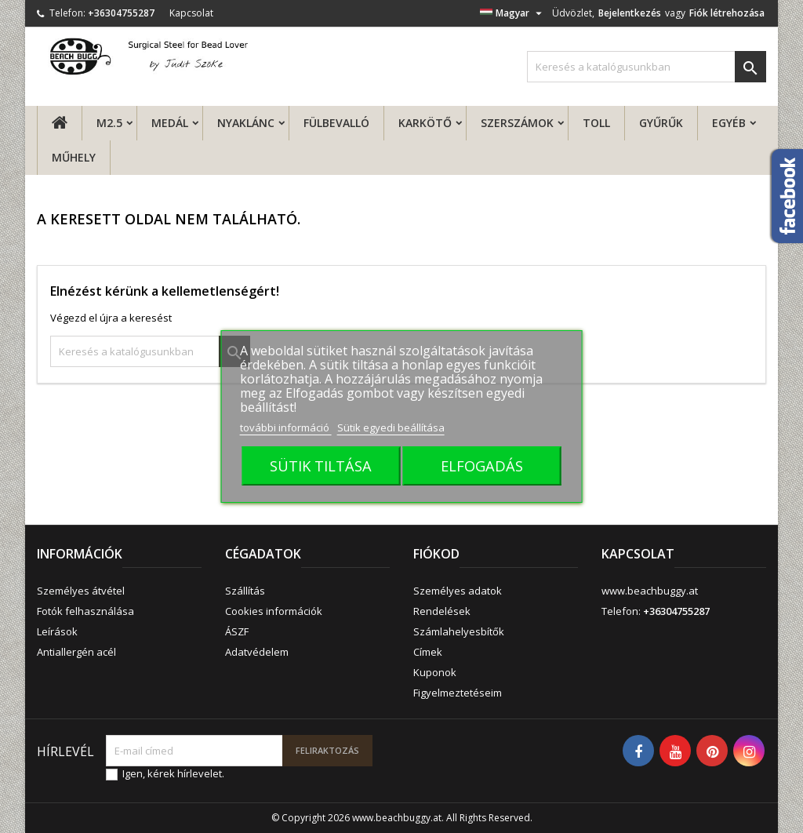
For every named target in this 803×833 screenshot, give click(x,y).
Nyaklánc (245, 122)
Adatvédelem (257, 652)
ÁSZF (237, 631)
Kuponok (434, 672)
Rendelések (442, 611)
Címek (427, 652)
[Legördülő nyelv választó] (513, 13)
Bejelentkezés (629, 13)
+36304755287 (121, 13)
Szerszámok (517, 122)
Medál (169, 122)
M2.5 (109, 122)
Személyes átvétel (81, 591)
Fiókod (436, 553)
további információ (286, 427)
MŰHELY (74, 157)
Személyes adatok (457, 591)
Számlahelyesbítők (458, 631)
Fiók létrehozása (727, 13)
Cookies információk (273, 611)
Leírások (57, 631)
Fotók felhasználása (85, 611)
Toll (596, 122)
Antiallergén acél (76, 652)
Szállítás (245, 591)
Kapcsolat (191, 13)
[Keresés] (646, 66)
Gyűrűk (661, 122)
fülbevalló (336, 122)
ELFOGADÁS (482, 465)
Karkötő (425, 122)
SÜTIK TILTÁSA (321, 465)
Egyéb (729, 122)
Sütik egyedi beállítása (391, 427)
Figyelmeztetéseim (457, 693)
